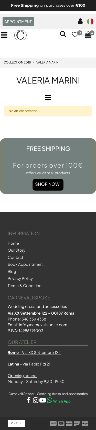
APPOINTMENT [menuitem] (18, 21)
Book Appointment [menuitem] (25, 264)
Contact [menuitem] (15, 257)
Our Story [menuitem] (16, 250)
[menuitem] (79, 21)
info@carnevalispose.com (43, 324)
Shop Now (47, 183)
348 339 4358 (34, 318)
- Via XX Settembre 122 (34, 352)
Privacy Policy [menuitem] (20, 278)
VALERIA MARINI (48, 80)
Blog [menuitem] (12, 271)
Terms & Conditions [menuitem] (26, 285)
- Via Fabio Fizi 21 (29, 363)
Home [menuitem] (13, 243)
